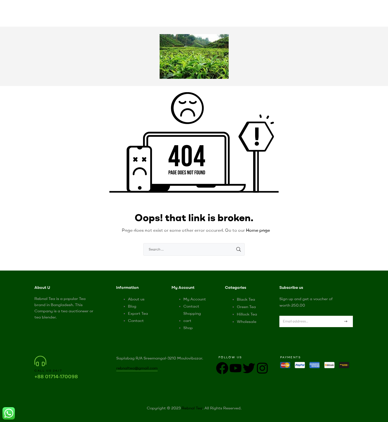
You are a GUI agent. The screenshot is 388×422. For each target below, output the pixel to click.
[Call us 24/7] (40, 361)
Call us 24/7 (48, 370)
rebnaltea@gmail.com (137, 367)
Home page (258, 230)
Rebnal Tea (192, 407)
